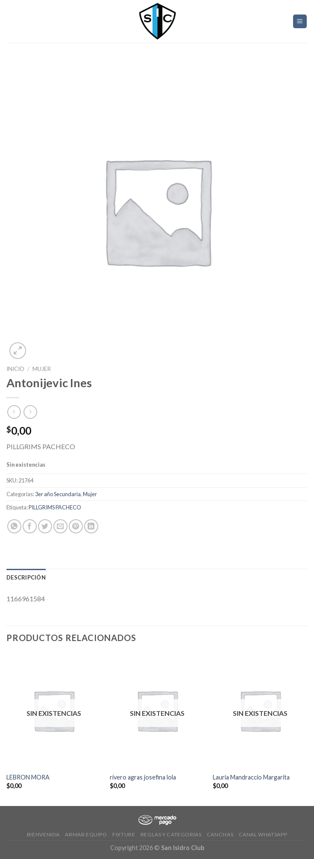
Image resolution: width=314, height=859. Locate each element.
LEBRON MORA (28, 777)
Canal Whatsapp (263, 834)
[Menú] (300, 22)
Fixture (123, 834)
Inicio (15, 368)
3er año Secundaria (58, 494)
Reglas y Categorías (171, 834)
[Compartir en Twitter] (45, 526)
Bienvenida (43, 834)
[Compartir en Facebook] (30, 526)
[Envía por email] (60, 526)
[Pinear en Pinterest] (76, 526)
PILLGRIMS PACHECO (55, 507)
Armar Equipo (86, 834)
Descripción (26, 577)
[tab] (26, 577)
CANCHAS (220, 834)
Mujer (41, 368)
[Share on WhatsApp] (14, 526)
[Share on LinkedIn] (91, 526)
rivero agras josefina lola (143, 777)
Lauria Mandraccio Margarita (251, 777)
